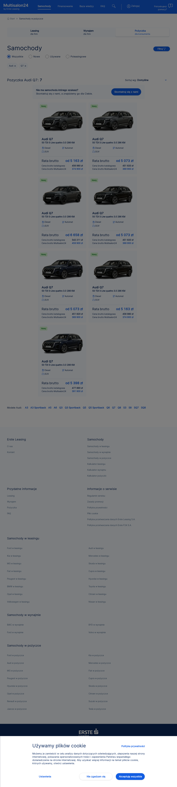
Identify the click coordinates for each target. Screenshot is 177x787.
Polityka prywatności (133, 746)
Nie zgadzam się (96, 776)
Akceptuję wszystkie (130, 776)
